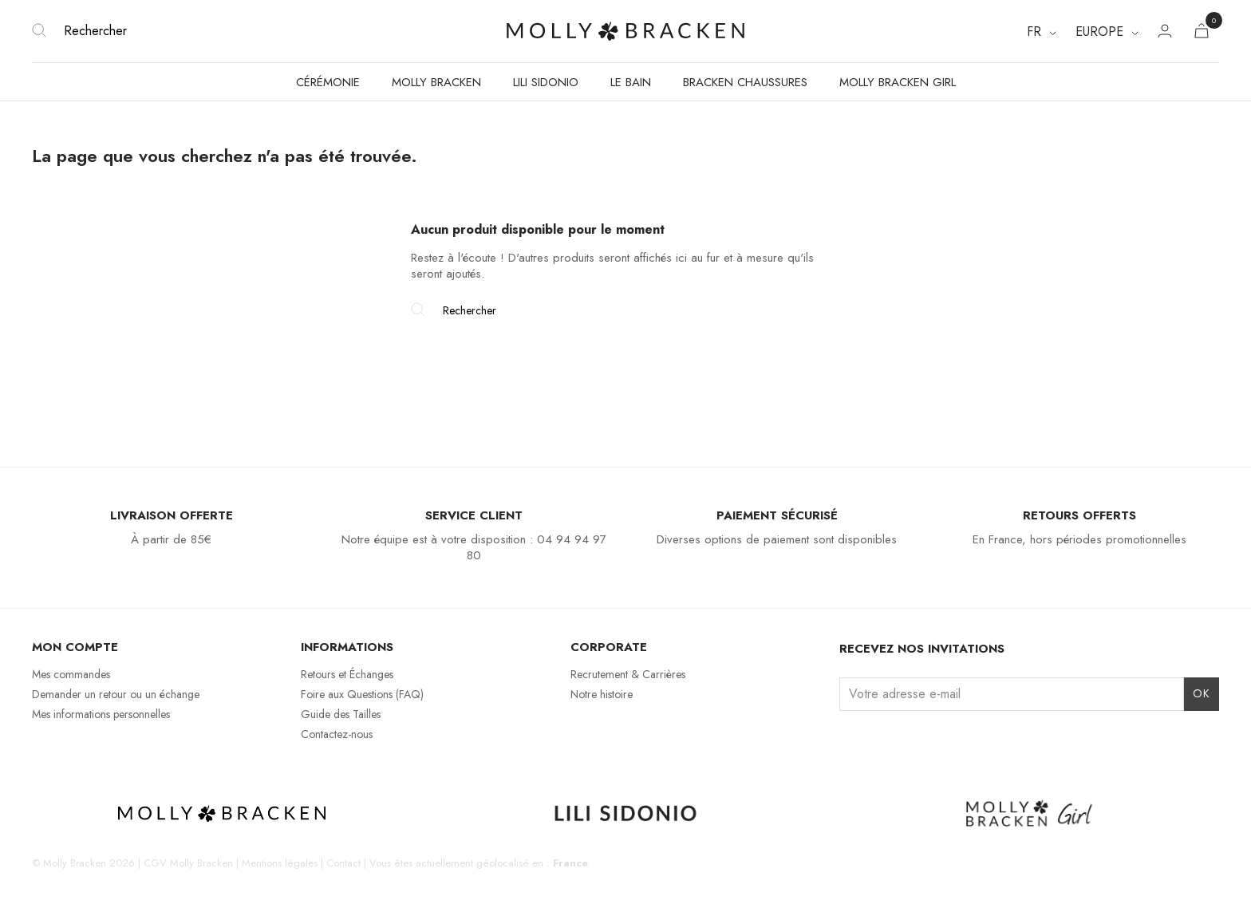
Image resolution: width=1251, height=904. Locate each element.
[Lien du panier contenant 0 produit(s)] (1202, 34)
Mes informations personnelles (101, 714)
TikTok (905, 740)
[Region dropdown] (1107, 32)
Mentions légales (280, 862)
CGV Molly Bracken (188, 862)
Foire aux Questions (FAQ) (362, 694)
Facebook (877, 740)
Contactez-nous (337, 734)
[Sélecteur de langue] (1041, 32)
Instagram (849, 740)
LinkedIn (960, 740)
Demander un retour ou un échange (115, 694)
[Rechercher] (230, 31)
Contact (343, 862)
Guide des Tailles (341, 714)
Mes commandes (71, 674)
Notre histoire (601, 694)
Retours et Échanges (347, 674)
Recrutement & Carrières (627, 674)
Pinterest (932, 740)
